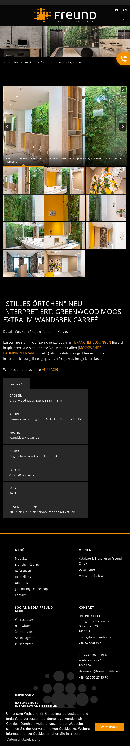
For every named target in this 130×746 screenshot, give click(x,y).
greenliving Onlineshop (31, 589)
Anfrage (49, 369)
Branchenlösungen (92, 342)
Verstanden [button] (109, 727)
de (117, 10)
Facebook (24, 619)
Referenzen (23, 571)
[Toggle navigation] (123, 18)
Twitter (22, 625)
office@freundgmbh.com (96, 637)
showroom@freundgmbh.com (100, 671)
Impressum (24, 695)
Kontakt (20, 595)
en (125, 10)
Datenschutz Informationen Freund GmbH (36, 706)
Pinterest (24, 643)
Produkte (21, 558)
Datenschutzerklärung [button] (23, 739)
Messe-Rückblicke (91, 576)
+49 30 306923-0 (90, 643)
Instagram (24, 637)
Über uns (21, 583)
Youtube (23, 631)
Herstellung (23, 577)
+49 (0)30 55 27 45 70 (93, 677)
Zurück (16, 383)
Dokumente (87, 569)
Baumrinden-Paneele (22, 353)
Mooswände (90, 347)
